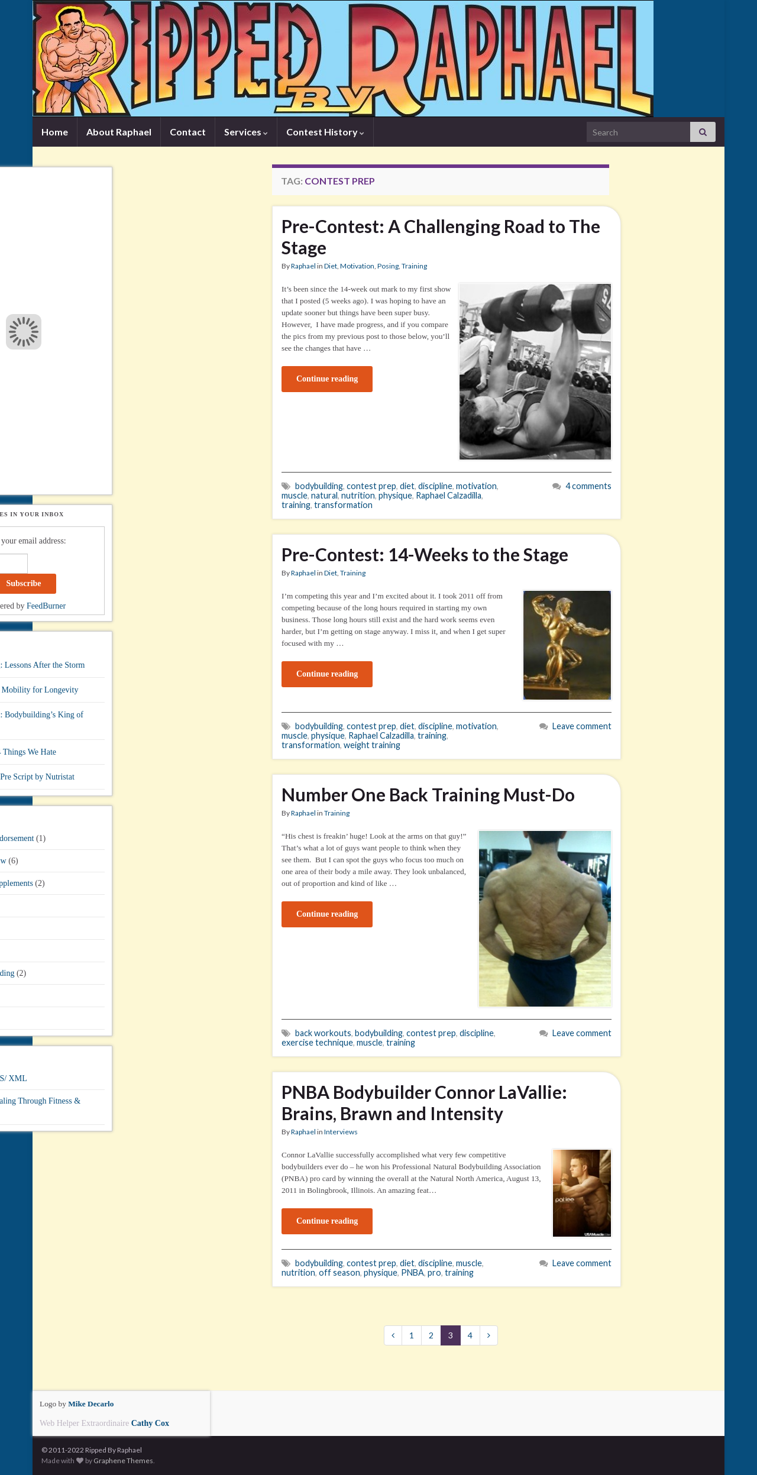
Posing (388, 265)
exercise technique (317, 1042)
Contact (188, 131)
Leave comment (582, 726)
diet (407, 486)
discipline (435, 486)
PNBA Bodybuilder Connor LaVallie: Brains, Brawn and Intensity (424, 1102)
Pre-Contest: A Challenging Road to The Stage (441, 236)
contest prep (371, 486)
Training (414, 265)
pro (434, 1272)
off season (339, 1272)
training (296, 505)
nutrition (358, 495)
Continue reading (327, 378)
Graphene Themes (123, 1460)
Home (54, 131)
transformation (343, 505)
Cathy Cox (150, 1423)
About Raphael (118, 131)
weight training (372, 745)
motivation (476, 486)
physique (395, 495)
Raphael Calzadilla (448, 495)
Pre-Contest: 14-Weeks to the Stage (425, 554)
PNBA (412, 1272)
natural (324, 495)
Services (246, 131)
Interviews (341, 1131)
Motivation (357, 265)
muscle (295, 495)
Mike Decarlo (91, 1403)
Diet (330, 265)
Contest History (325, 131)
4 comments (588, 486)
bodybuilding (319, 486)
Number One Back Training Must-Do (428, 794)
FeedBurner (46, 605)
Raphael (303, 265)
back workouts (323, 1033)
